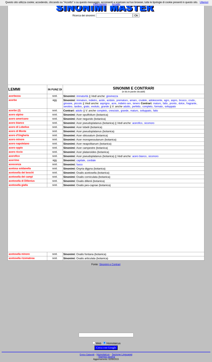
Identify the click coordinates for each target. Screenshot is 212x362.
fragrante (191, 103)
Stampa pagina (106, 356)
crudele (143, 100)
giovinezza (112, 96)
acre (113, 103)
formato (158, 106)
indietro (93, 100)
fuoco (80, 164)
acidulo (110, 100)
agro (166, 100)
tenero (136, 103)
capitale (81, 160)
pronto (173, 103)
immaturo (82, 100)
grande (105, 106)
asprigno (105, 103)
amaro (133, 100)
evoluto (95, 106)
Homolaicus (103, 354)
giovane (68, 103)
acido (102, 100)
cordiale (91, 160)
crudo (191, 100)
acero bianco (139, 156)
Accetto (116, 4)
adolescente (155, 100)
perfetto (136, 106)
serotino (68, 106)
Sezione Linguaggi (122, 354)
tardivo (78, 106)
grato (86, 106)
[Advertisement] (106, 50)
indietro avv (124, 103)
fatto (165, 103)
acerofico (137, 123)
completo (147, 106)
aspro (174, 100)
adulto (126, 106)
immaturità (82, 96)
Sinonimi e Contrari (109, 264)
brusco (183, 100)
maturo (157, 103)
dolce (181, 103)
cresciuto (114, 110)
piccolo (78, 103)
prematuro (122, 100)
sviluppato (170, 106)
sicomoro (149, 123)
